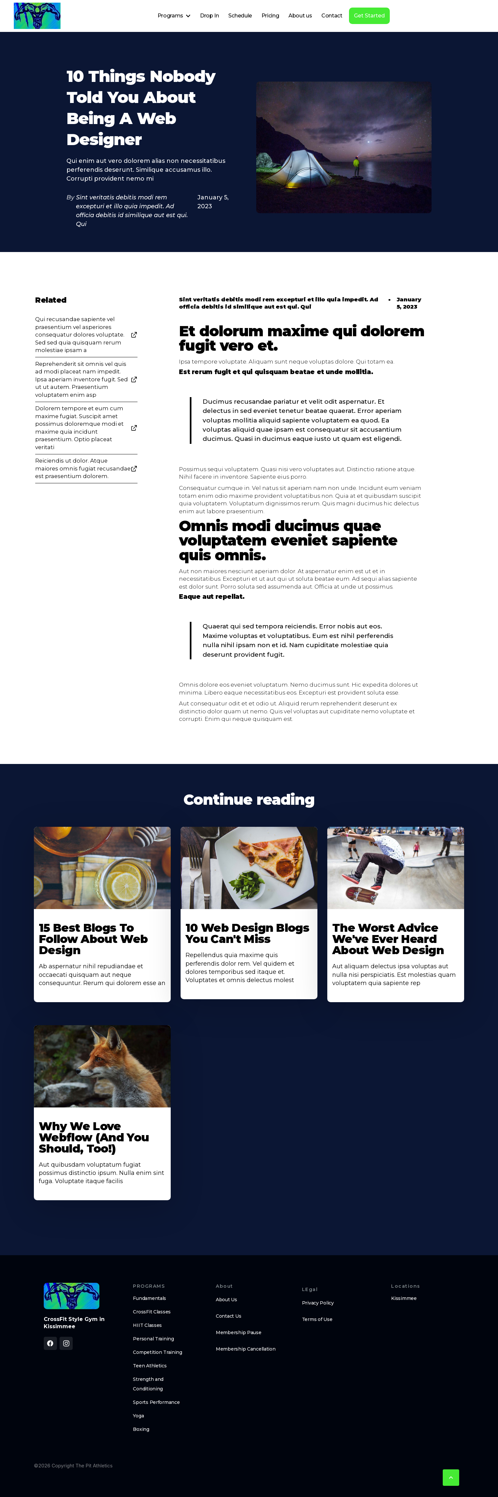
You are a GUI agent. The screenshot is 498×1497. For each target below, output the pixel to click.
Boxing (141, 1429)
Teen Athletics (149, 1366)
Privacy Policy (318, 1303)
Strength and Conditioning (148, 1384)
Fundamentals (149, 1298)
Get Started (369, 16)
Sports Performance (156, 1402)
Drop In (209, 16)
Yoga (138, 1416)
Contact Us (228, 1316)
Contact (331, 16)
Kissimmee (403, 1298)
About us (300, 16)
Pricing (270, 16)
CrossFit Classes (152, 1312)
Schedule (240, 16)
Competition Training (157, 1352)
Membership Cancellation (246, 1349)
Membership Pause (238, 1332)
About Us (226, 1300)
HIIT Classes (147, 1325)
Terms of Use (317, 1319)
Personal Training (153, 1339)
